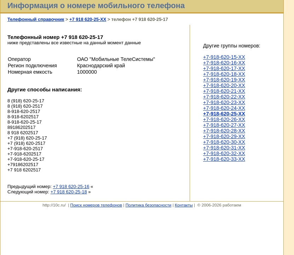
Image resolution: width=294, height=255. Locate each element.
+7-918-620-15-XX (224, 57)
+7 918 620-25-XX (87, 19)
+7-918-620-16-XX (224, 63)
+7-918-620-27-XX (224, 125)
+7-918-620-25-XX (224, 114)
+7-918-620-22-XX (224, 97)
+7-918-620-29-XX (224, 136)
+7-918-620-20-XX (224, 85)
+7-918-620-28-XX (224, 131)
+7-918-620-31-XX (224, 148)
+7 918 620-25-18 (69, 191)
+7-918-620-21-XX (224, 91)
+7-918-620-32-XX (224, 153)
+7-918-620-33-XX (224, 159)
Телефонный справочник (35, 19)
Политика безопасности (149, 205)
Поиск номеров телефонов (96, 205)
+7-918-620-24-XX (224, 108)
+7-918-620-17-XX (224, 68)
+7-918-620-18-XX (224, 74)
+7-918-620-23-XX (224, 102)
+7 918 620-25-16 (71, 186)
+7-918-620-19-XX (224, 80)
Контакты (184, 205)
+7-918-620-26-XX (224, 119)
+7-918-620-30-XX (224, 142)
